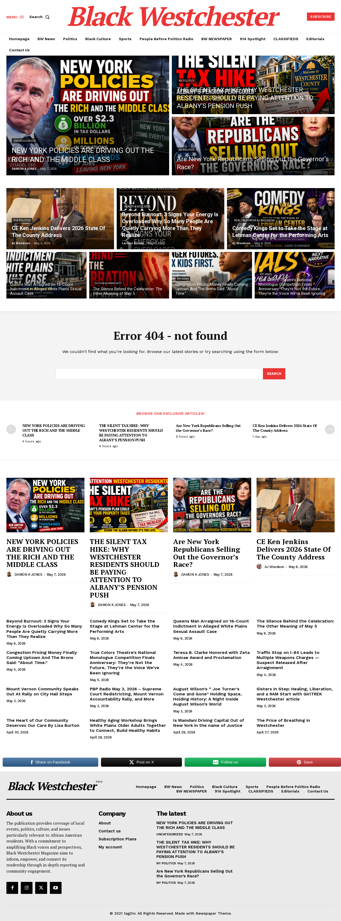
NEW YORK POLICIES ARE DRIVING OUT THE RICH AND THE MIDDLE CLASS (53, 430)
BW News (17, 278)
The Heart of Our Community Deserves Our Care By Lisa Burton (42, 723)
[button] (40, 16)
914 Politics (22, 220)
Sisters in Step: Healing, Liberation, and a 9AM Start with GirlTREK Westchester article (295, 694)
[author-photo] (9, 574)
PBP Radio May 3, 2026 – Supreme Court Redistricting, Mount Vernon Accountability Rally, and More (127, 694)
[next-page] (330, 429)
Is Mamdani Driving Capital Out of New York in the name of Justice (208, 723)
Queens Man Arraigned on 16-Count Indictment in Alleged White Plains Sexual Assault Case (211, 626)
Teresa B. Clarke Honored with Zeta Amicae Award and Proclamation (211, 655)
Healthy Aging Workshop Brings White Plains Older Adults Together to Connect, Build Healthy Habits (128, 725)
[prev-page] (11, 429)
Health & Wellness (137, 206)
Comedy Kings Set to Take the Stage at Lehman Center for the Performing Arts (124, 626)
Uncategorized (25, 140)
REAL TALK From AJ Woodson (254, 220)
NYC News (183, 278)
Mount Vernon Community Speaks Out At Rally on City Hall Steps (42, 691)
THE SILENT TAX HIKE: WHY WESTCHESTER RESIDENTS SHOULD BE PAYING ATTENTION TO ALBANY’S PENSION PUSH (131, 433)
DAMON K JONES (28, 574)
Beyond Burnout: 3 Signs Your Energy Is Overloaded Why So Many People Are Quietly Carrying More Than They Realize (44, 629)
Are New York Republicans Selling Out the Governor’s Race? (208, 428)
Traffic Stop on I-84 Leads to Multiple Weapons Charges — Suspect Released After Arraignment (288, 660)
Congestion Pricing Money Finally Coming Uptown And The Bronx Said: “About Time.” (41, 657)
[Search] (274, 373)
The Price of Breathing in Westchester (283, 723)
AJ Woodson (274, 567)
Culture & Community (108, 283)
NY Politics (186, 80)
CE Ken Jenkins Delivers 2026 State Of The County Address (285, 428)
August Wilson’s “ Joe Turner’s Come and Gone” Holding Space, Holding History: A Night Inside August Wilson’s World (207, 696)
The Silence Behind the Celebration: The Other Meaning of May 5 (295, 624)
